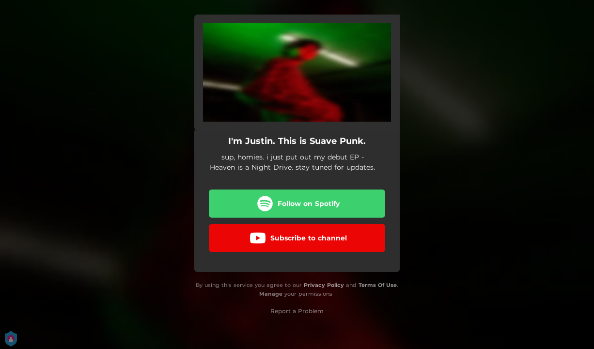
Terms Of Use (378, 285)
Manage (270, 293)
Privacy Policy (324, 285)
